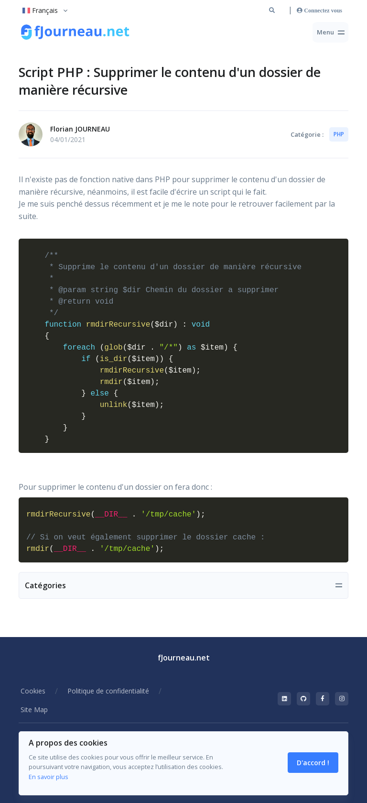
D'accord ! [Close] (313, 762)
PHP (339, 134)
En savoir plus (48, 776)
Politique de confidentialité (108, 690)
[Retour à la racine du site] (76, 32)
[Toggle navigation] (330, 32)
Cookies (33, 690)
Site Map (34, 709)
